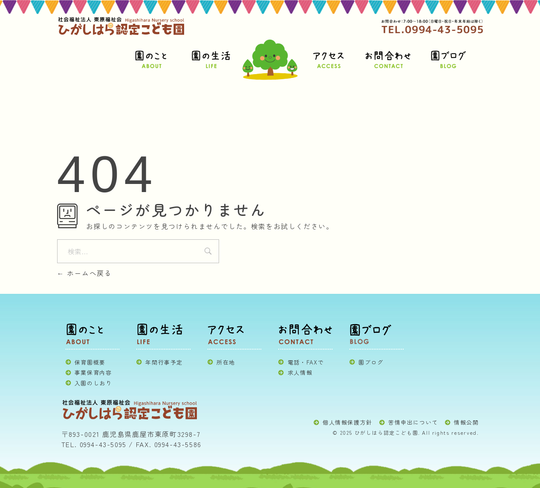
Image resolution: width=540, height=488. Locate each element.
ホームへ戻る (84, 273)
